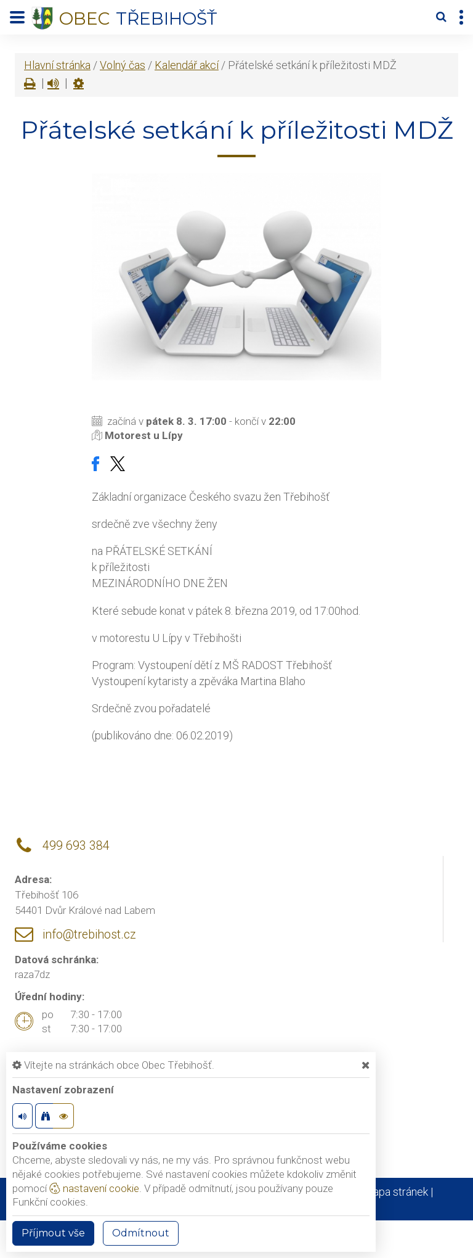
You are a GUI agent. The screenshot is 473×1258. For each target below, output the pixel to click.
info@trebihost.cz (89, 934)
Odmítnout (140, 1233)
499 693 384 (76, 846)
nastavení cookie (94, 1188)
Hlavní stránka (57, 65)
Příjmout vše (53, 1233)
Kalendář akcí (187, 65)
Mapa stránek (395, 1191)
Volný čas (122, 65)
